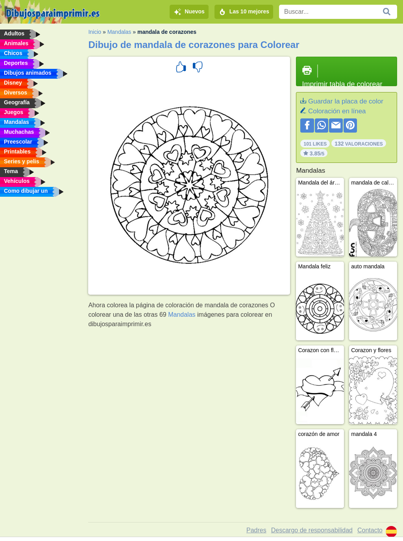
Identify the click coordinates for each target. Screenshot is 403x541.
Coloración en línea (337, 111)
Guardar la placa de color (345, 101)
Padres (256, 530)
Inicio (94, 32)
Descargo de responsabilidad (312, 530)
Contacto (370, 530)
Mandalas (119, 32)
